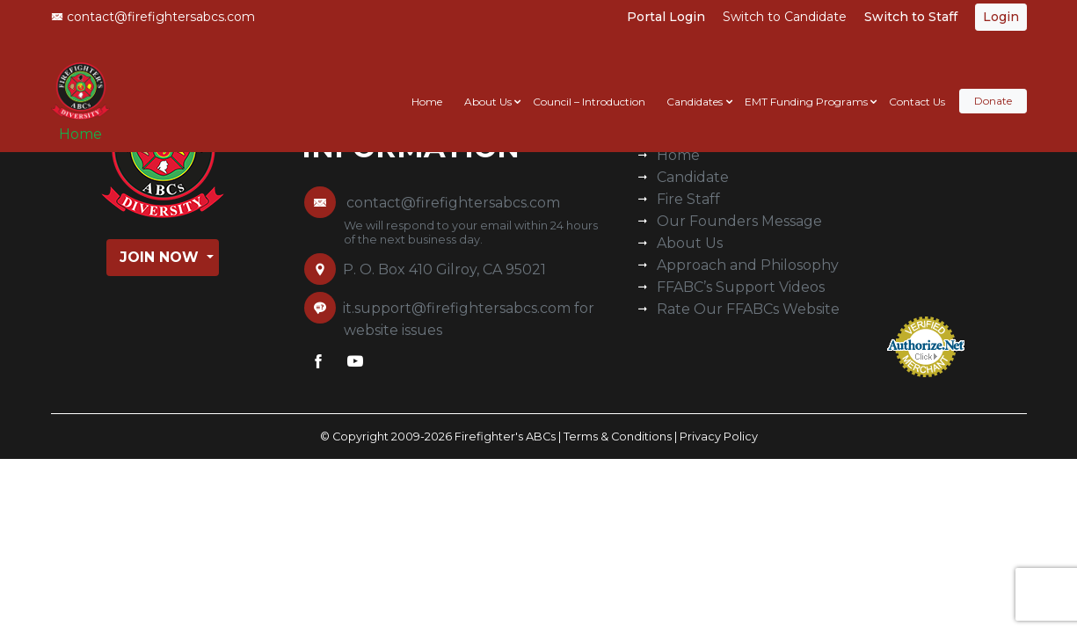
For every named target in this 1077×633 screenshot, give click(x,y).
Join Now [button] (161, 257)
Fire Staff (688, 199)
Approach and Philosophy (748, 265)
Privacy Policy (719, 436)
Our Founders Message (739, 221)
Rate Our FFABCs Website (748, 309)
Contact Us (917, 84)
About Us (488, 84)
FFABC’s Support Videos (741, 287)
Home (86, 124)
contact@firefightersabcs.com (153, 17)
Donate (993, 84)
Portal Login (666, 17)
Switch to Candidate (785, 17)
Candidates (694, 84)
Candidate (693, 177)
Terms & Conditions (618, 436)
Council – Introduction (589, 84)
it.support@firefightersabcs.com (457, 308)
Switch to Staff (910, 17)
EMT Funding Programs (806, 84)
